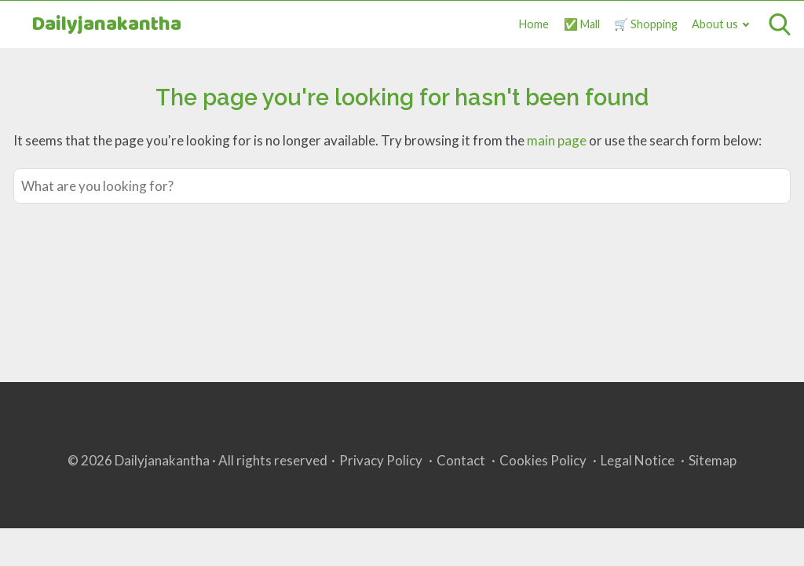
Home (534, 24)
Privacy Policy (380, 460)
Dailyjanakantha (106, 25)
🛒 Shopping (646, 24)
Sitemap (712, 460)
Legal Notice (637, 460)
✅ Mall (582, 24)
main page (557, 140)
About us (715, 24)
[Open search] (780, 24)
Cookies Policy (543, 460)
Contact (461, 460)
